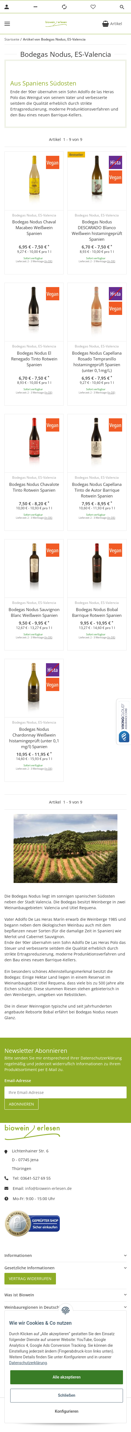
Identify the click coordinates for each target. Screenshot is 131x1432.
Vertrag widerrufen (30, 1278)
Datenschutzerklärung (28, 1363)
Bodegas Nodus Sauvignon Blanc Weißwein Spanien (34, 612)
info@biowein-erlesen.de (48, 1188)
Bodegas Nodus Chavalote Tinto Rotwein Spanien (34, 487)
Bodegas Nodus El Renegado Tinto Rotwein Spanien (34, 358)
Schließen (66, 1395)
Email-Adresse (17, 1080)
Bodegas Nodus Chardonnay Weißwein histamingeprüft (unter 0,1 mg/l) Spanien (34, 737)
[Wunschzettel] (93, 7)
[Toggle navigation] (7, 23)
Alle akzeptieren (67, 1377)
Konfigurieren (66, 1411)
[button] (35, 7)
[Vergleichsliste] (64, 7)
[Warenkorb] (112, 23)
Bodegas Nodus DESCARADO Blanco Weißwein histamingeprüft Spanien (97, 230)
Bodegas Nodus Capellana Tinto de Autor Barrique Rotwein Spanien (97, 490)
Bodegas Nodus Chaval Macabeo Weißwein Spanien (34, 227)
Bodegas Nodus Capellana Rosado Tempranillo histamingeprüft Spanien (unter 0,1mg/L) (97, 361)
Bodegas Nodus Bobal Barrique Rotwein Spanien (97, 612)
